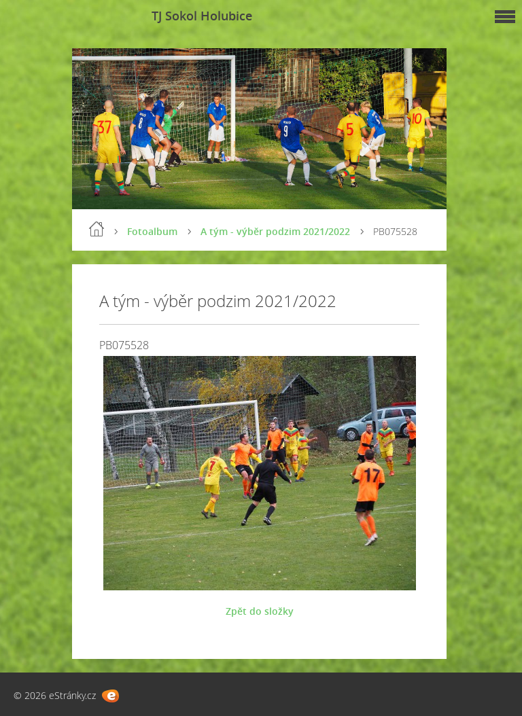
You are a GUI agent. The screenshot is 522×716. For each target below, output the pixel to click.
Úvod (96, 229)
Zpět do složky (260, 611)
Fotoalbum (152, 231)
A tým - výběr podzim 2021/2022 (275, 231)
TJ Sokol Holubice (202, 15)
